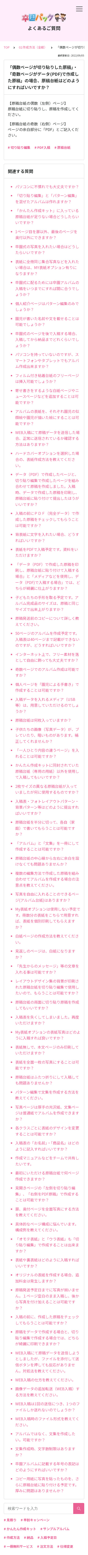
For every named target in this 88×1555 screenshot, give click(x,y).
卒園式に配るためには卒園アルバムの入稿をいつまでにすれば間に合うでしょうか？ (47, 288)
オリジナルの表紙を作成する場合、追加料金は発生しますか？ (47, 1278)
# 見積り (10, 1520)
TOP (7, 47)
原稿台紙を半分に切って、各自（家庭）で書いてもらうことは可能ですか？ (45, 828)
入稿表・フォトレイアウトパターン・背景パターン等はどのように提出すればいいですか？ (47, 807)
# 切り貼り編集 (19, 147)
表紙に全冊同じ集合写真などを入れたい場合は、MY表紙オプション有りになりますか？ (47, 267)
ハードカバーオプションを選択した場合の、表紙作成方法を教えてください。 (47, 459)
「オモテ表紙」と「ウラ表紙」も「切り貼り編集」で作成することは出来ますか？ (47, 1245)
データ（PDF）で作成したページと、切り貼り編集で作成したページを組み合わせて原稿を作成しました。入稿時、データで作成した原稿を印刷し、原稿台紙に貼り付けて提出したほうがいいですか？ (47, 489)
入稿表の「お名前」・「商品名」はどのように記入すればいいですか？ (47, 1146)
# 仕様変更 (65, 1546)
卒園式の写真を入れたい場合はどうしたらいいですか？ (47, 249)
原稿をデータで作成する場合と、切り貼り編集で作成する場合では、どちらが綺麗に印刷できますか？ (47, 1337)
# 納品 (28, 1537)
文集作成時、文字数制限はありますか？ (45, 1452)
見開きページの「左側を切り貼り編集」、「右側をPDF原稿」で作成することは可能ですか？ (47, 1194)
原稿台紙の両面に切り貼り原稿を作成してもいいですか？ (47, 1005)
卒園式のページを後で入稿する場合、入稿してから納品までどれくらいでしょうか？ (47, 339)
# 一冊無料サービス (18, 1546)
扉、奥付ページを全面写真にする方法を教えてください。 (47, 1212)
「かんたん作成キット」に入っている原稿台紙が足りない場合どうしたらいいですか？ (47, 216)
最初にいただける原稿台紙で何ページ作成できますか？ (47, 1176)
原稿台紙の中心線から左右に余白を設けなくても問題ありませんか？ (47, 861)
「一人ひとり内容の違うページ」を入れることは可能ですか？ (47, 753)
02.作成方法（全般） (33, 47)
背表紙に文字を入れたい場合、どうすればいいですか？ (47, 537)
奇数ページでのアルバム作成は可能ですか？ (47, 672)
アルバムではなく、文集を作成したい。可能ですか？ (45, 1437)
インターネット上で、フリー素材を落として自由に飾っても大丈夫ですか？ (47, 657)
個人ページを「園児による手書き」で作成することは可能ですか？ (47, 687)
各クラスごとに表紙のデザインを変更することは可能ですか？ (47, 1131)
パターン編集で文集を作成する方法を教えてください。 (47, 1095)
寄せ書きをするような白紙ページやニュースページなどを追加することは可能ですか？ (47, 396)
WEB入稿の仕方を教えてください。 (45, 1380)
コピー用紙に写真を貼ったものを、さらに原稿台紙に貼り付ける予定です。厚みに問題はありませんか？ (47, 1484)
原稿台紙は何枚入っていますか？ (43, 720)
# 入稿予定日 (47, 1537)
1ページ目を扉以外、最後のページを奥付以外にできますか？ (46, 234)
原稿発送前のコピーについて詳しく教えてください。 (47, 621)
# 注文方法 (45, 1546)
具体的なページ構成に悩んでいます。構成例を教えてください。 (46, 1227)
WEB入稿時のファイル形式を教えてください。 (47, 1422)
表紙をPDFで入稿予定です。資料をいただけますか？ (46, 552)
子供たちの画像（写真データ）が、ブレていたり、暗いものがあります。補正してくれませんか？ (47, 735)
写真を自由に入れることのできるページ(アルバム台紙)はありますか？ (47, 897)
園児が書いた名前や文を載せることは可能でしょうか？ (47, 321)
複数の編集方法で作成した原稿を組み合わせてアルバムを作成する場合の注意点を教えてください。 (47, 879)
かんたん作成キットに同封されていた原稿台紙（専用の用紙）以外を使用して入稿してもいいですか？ (47, 771)
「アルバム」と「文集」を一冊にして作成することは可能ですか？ (47, 846)
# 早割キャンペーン (35, 1520)
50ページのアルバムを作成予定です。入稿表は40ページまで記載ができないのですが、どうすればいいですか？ (47, 639)
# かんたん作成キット (20, 1528)
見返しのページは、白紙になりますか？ (45, 954)
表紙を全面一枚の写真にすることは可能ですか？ (47, 1065)
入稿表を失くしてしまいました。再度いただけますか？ (47, 1020)
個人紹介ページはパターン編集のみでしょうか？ (47, 306)
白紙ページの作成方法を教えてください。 (47, 939)
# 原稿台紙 (62, 147)
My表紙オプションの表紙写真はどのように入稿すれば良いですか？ (47, 1035)
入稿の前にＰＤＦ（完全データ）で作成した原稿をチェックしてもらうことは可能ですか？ (47, 519)
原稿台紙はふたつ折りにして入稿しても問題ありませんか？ (47, 1080)
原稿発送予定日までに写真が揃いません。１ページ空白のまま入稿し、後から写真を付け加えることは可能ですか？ (47, 1299)
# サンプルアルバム (54, 1528)
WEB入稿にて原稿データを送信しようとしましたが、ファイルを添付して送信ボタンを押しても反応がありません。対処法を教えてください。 (47, 1362)
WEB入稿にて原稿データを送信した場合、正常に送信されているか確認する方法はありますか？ (47, 438)
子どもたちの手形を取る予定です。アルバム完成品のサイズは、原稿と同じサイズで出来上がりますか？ (47, 603)
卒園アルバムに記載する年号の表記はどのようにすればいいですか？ (47, 1467)
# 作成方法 (12, 1537)
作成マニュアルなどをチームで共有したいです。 (47, 1161)
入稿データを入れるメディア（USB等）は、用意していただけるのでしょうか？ (47, 705)
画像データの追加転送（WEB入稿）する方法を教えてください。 (47, 1392)
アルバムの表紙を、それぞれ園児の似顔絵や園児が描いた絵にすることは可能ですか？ (47, 417)
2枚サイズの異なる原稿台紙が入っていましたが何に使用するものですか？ (47, 789)
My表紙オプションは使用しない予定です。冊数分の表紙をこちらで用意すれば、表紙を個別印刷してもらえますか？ (47, 918)
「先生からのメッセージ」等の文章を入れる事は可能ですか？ (47, 969)
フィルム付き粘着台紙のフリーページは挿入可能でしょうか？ (47, 378)
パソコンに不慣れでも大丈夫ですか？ (47, 186)
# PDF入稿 (42, 147)
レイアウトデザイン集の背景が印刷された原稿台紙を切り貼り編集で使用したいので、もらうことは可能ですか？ (47, 987)
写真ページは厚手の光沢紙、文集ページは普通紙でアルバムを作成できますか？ (47, 1113)
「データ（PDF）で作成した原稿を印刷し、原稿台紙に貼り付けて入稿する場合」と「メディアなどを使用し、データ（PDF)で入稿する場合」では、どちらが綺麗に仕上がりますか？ (47, 576)
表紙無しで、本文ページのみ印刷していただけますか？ (47, 1050)
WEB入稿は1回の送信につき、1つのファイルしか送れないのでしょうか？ (47, 1407)
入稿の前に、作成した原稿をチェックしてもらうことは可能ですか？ (47, 1320)
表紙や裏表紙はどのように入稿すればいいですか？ (47, 1263)
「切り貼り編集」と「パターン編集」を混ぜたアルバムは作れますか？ (47, 198)
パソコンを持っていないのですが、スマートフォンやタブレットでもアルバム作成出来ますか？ (47, 360)
